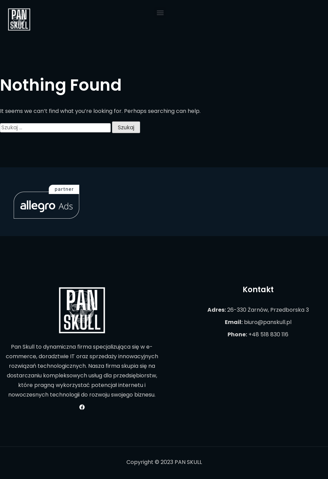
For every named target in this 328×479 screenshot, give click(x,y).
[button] (160, 12)
